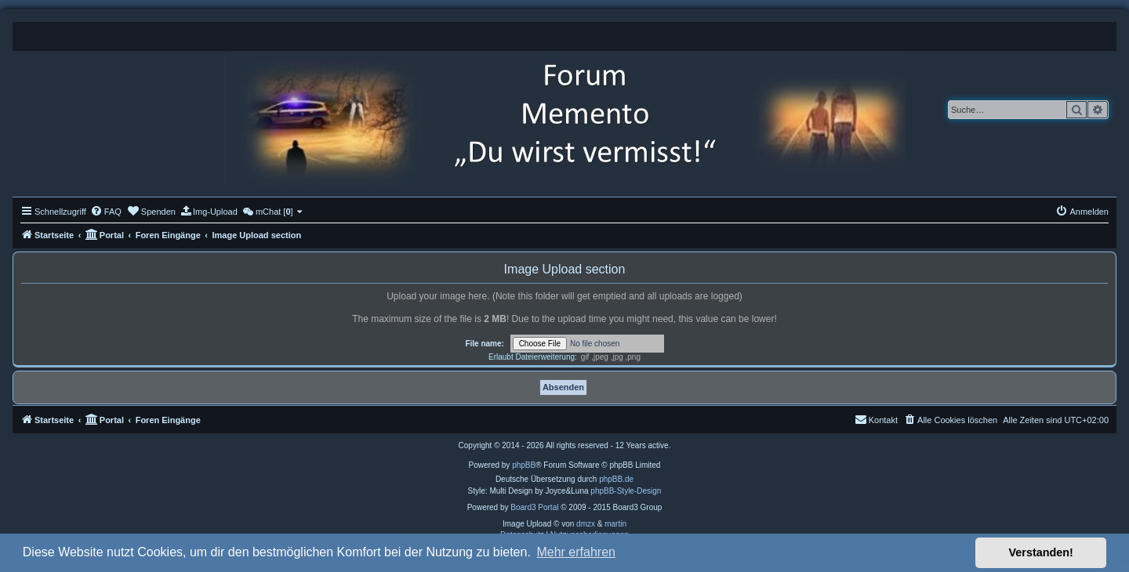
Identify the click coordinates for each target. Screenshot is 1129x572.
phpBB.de (616, 479)
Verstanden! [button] (1041, 552)
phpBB (523, 465)
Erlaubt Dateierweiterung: (532, 357)
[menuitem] (106, 211)
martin (615, 524)
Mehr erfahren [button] (575, 552)
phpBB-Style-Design (625, 491)
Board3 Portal (534, 507)
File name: (484, 343)
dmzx (585, 524)
